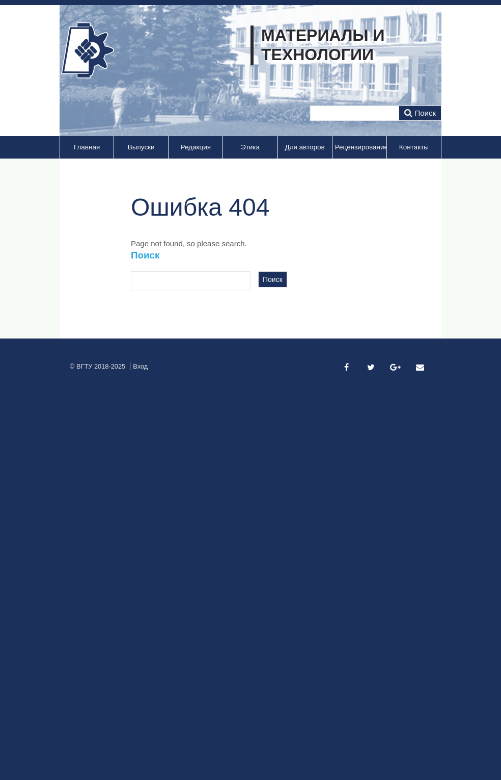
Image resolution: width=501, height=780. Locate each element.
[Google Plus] (395, 367)
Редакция (196, 147)
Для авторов (305, 147)
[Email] (420, 367)
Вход (140, 366)
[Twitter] (371, 367)
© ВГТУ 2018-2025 (97, 366)
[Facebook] (346, 367)
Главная (87, 147)
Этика (250, 147)
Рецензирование (360, 147)
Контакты (414, 147)
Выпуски (141, 147)
